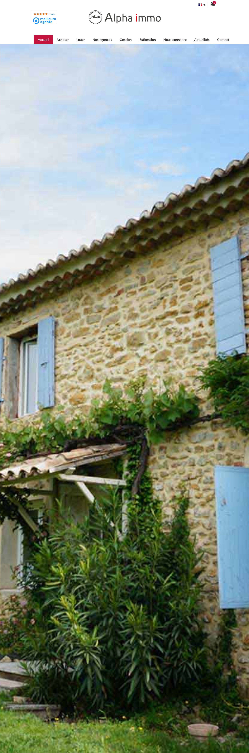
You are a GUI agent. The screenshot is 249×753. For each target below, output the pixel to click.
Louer (80, 39)
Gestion (126, 39)
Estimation (147, 39)
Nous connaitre (175, 39)
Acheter (63, 39)
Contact (223, 39)
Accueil (43, 39)
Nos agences (102, 39)
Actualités (202, 39)
